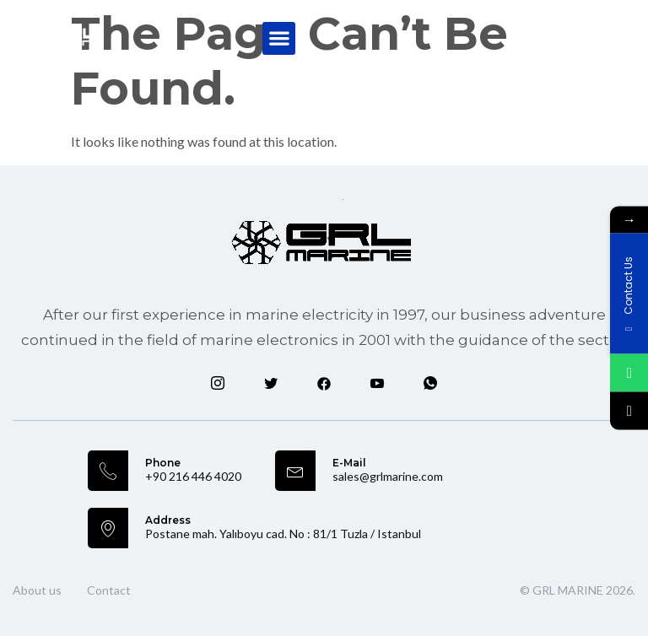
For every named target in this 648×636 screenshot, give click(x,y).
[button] (278, 38)
